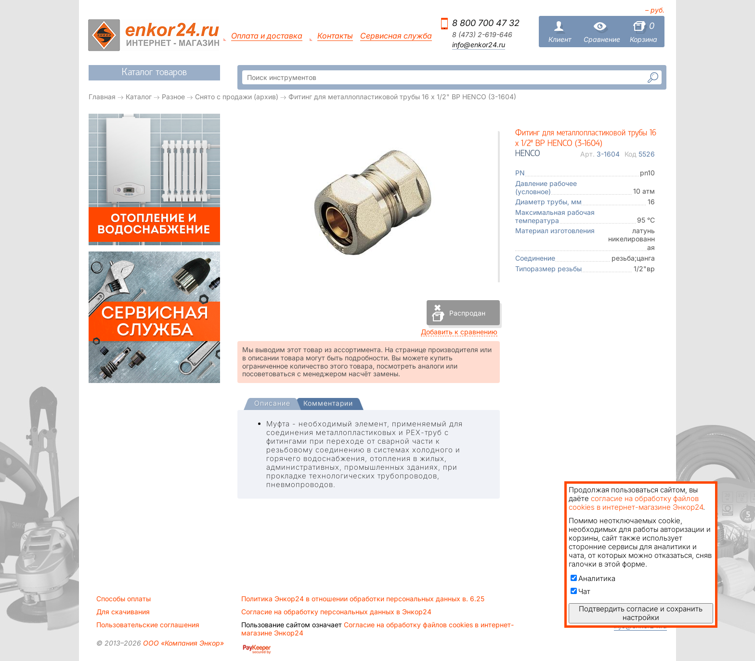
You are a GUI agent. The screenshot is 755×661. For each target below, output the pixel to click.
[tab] (272, 404)
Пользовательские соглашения (147, 625)
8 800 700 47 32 (486, 23)
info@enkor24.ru (478, 45)
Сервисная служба (396, 35)
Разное (173, 97)
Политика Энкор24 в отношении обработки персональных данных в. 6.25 (362, 599)
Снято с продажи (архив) (236, 97)
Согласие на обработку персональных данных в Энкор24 (336, 612)
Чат (580, 591)
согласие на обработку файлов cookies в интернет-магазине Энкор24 (636, 503)
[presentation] (272, 404)
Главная (102, 97)
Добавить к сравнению (459, 332)
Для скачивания (123, 612)
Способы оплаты (123, 599)
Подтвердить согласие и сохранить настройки (641, 613)
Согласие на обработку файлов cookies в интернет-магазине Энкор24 (377, 629)
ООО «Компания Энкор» (182, 643)
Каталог (139, 97)
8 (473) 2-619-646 (482, 35)
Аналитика (593, 578)
